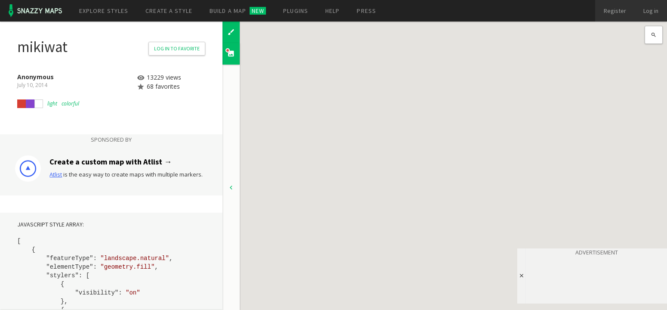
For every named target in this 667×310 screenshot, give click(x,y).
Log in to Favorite (177, 48)
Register (615, 11)
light (52, 103)
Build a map (238, 11)
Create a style (168, 11)
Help (332, 11)
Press (366, 11)
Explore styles (104, 11)
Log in (650, 11)
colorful (70, 103)
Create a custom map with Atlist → (110, 162)
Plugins (295, 11)
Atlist (55, 174)
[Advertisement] (596, 278)
